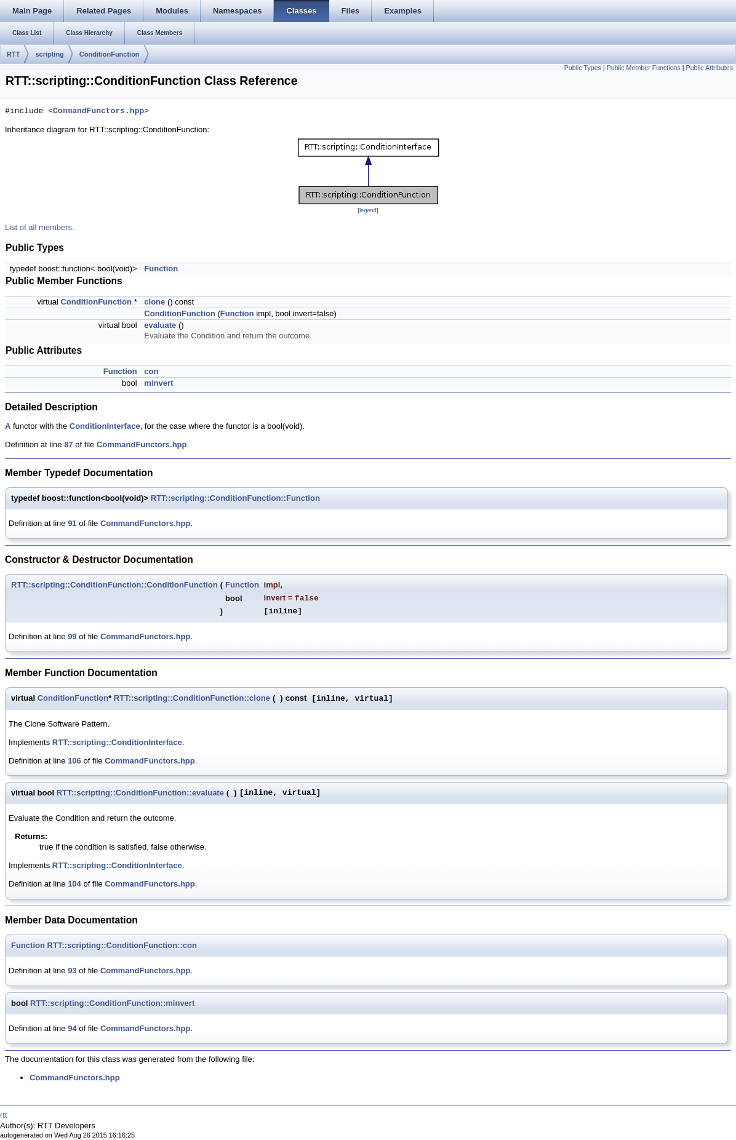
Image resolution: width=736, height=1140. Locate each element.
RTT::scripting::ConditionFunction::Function (235, 498)
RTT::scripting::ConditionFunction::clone (192, 698)
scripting (49, 54)
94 (72, 1028)
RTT (13, 54)
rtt (3, 1115)
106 (74, 760)
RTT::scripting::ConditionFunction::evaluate (140, 792)
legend (367, 210)
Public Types (582, 67)
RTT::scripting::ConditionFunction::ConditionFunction (114, 584)
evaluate (160, 325)
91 (72, 523)
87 (68, 444)
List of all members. (39, 227)
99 (72, 636)
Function (161, 268)
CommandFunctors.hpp (98, 111)
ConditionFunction (109, 54)
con (151, 371)
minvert (158, 383)
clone (154, 301)
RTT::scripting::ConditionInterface (117, 742)
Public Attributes (709, 67)
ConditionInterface (105, 426)
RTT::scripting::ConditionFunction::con (122, 945)
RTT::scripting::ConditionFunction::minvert (112, 1003)
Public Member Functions (644, 67)
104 (74, 883)
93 (72, 970)
